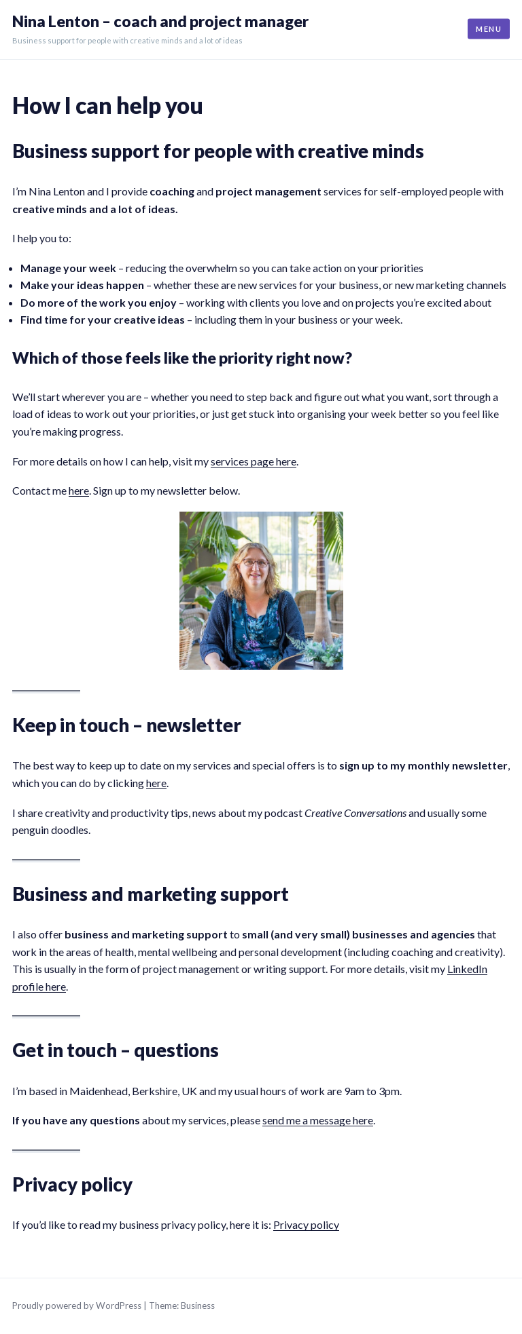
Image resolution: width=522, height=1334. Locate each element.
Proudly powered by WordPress (76, 1305)
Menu (489, 28)
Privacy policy (306, 1224)
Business (198, 1305)
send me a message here (317, 1119)
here (79, 490)
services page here (253, 461)
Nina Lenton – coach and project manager (160, 21)
